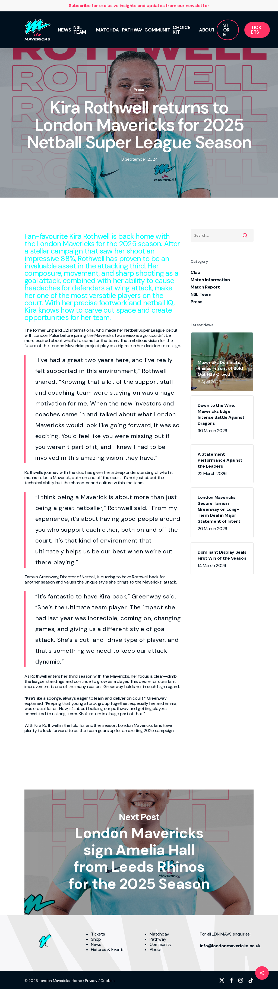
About (156, 949)
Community (161, 944)
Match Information (210, 279)
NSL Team (201, 294)
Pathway (158, 939)
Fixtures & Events (107, 949)
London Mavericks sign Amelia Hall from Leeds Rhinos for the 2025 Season (139, 852)
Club (195, 272)
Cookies (107, 980)
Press (139, 89)
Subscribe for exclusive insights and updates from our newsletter (139, 5)
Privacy (91, 980)
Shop (96, 939)
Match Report (205, 287)
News (96, 944)
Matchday (159, 934)
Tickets (98, 934)
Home (77, 980)
